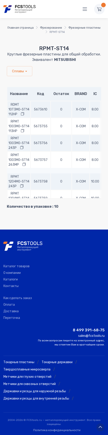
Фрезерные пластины (84, 27)
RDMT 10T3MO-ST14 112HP (18, 109)
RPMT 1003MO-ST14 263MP (18, 160)
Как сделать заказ (17, 298)
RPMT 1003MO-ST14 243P (18, 143)
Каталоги (10, 279)
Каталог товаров (16, 266)
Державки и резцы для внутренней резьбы (36, 398)
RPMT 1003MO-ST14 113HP (18, 126)
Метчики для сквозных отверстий (29, 384)
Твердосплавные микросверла (26, 369)
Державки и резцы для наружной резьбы (34, 391)
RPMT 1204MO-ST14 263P (18, 198)
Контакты (11, 286)
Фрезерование (51, 27)
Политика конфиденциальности (56, 430)
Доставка (11, 311)
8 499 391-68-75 (89, 330)
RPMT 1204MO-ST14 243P (18, 181)
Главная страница (21, 27)
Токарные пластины (18, 362)
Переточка (11, 318)
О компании (12, 273)
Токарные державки (57, 362)
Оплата (9, 305)
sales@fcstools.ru (91, 336)
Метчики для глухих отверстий (27, 377)
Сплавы (18, 71)
